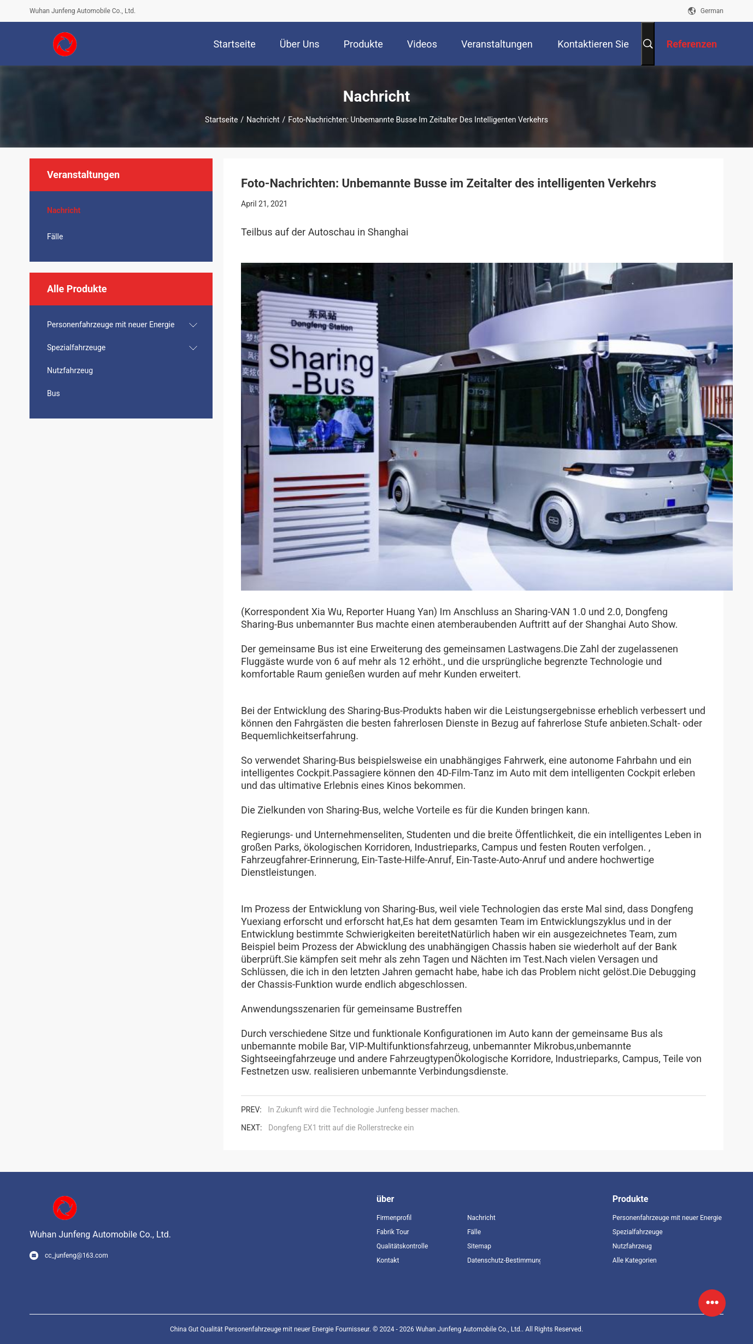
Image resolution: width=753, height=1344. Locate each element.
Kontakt (387, 1260)
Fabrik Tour (392, 1232)
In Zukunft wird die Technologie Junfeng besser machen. (364, 1109)
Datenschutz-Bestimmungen (503, 1260)
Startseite (221, 119)
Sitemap (479, 1246)
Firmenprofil (393, 1218)
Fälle (55, 236)
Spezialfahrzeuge (76, 347)
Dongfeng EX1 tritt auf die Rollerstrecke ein (341, 1127)
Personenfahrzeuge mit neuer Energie (110, 324)
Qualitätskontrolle (402, 1246)
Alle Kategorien (635, 1260)
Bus (53, 393)
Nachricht (262, 119)
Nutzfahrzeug (70, 370)
